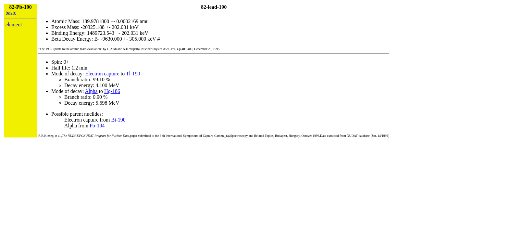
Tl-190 (133, 73)
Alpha (91, 91)
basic (11, 13)
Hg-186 (112, 91)
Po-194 (97, 125)
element (14, 24)
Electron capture (102, 73)
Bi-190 (118, 120)
